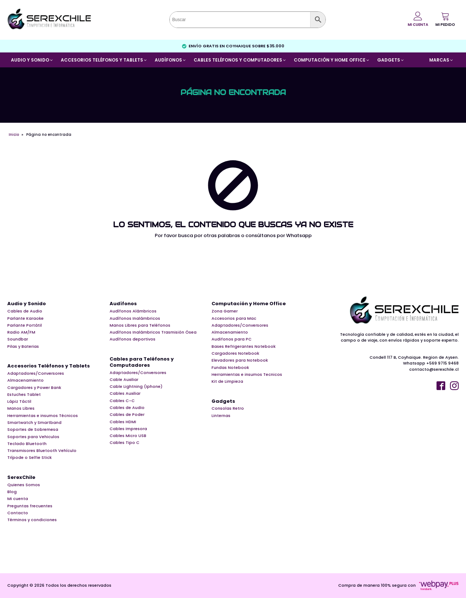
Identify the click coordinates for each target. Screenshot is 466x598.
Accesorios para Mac (234, 318)
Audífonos (123, 304)
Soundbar (17, 339)
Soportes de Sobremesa (32, 429)
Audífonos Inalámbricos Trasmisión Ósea (153, 332)
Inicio (14, 134)
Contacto (17, 512)
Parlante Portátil (24, 325)
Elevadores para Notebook (240, 360)
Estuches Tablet (24, 394)
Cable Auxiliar (124, 379)
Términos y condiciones (32, 519)
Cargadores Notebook (235, 353)
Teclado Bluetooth (27, 443)
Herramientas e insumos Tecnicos (247, 374)
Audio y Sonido (26, 304)
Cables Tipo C (124, 442)
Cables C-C (122, 400)
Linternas (221, 415)
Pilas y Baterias (23, 346)
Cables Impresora (128, 428)
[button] (445, 19)
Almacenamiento (25, 380)
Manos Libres (21, 408)
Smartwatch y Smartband (34, 422)
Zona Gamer (225, 311)
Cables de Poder (127, 414)
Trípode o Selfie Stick (29, 457)
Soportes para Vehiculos (33, 436)
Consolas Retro (228, 408)
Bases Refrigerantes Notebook (244, 346)
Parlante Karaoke (25, 318)
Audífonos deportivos (132, 339)
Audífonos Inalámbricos (135, 318)
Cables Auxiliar (125, 393)
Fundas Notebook (230, 367)
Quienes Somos (23, 484)
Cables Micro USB (128, 435)
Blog (12, 491)
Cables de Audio (24, 311)
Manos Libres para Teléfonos (140, 325)
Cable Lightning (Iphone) (136, 386)
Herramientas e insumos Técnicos (42, 415)
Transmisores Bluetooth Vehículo (41, 450)
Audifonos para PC (232, 339)
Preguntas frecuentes (29, 505)
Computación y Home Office (249, 304)
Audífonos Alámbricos (133, 311)
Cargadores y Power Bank (34, 387)
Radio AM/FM (21, 332)
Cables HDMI (123, 421)
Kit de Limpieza (227, 381)
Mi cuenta (17, 498)
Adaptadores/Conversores (35, 373)
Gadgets (223, 401)
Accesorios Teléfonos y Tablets (48, 366)
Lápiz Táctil (19, 401)
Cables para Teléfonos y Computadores (142, 362)
